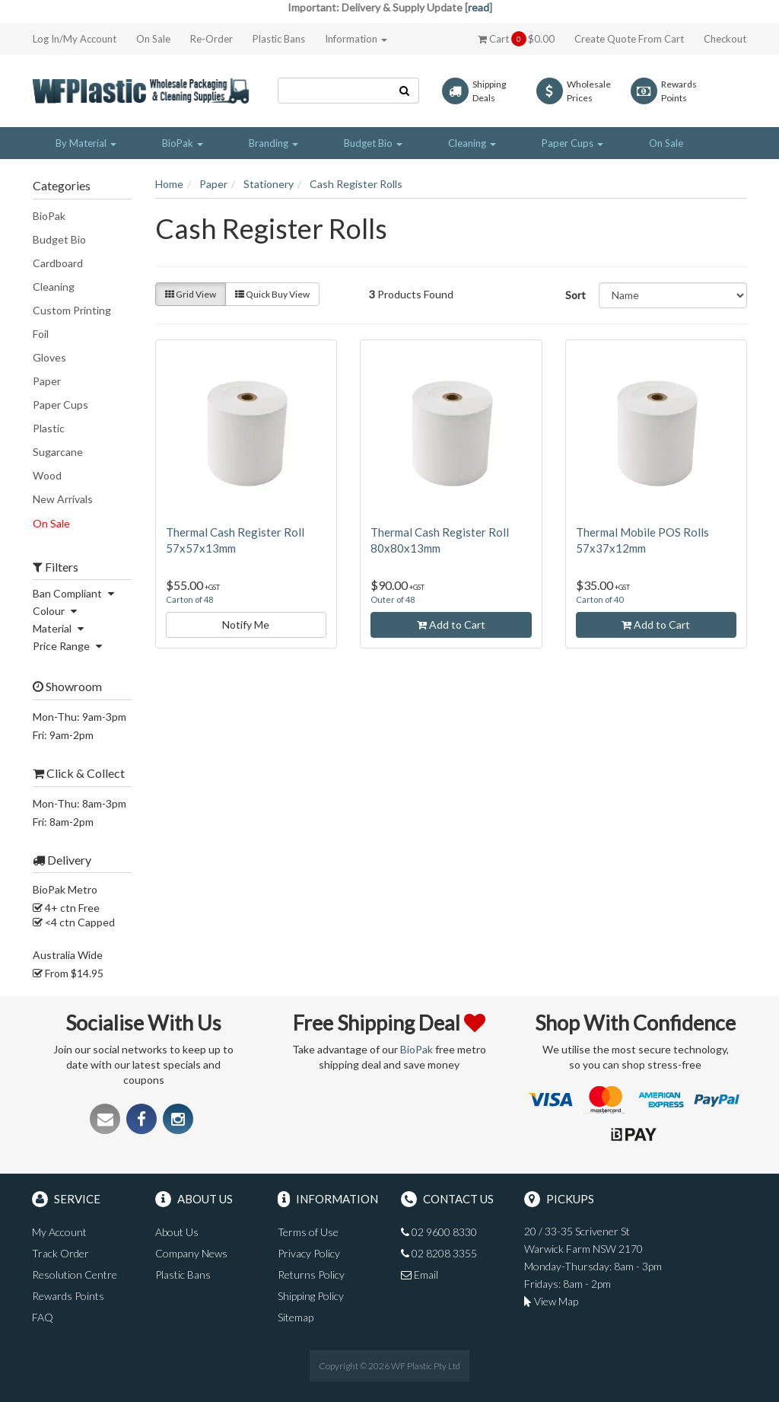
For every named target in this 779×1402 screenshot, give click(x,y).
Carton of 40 (599, 599)
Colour (57, 610)
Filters (55, 567)
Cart (516, 38)
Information (356, 39)
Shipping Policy (311, 1295)
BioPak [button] (182, 143)
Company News (191, 1253)
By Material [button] (86, 143)
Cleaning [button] (472, 143)
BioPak (49, 215)
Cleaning (54, 286)
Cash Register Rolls (356, 183)
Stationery (268, 183)
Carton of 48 (189, 599)
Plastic (49, 428)
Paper (47, 380)
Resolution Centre (74, 1274)
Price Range (69, 645)
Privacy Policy (309, 1253)
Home (169, 183)
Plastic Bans (279, 39)
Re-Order (211, 39)
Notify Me (245, 624)
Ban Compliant (75, 593)
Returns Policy (311, 1274)
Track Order (60, 1253)
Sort (575, 294)
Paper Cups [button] (572, 143)
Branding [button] (273, 143)
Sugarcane (58, 451)
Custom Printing (72, 310)
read (478, 7)
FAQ (42, 1317)
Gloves (49, 357)
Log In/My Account (74, 39)
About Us (177, 1231)
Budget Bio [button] (373, 143)
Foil (41, 333)
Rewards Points (68, 1295)
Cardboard (58, 263)
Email (419, 1274)
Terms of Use (308, 1231)
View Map (551, 1301)
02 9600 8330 (439, 1231)
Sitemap (295, 1317)
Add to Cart (451, 624)
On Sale (153, 39)
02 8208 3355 (439, 1253)
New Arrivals (63, 498)
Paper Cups (60, 404)
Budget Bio (59, 239)
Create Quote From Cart (629, 39)
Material (60, 628)
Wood (47, 475)
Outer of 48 (392, 599)
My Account (59, 1231)
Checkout (725, 39)
